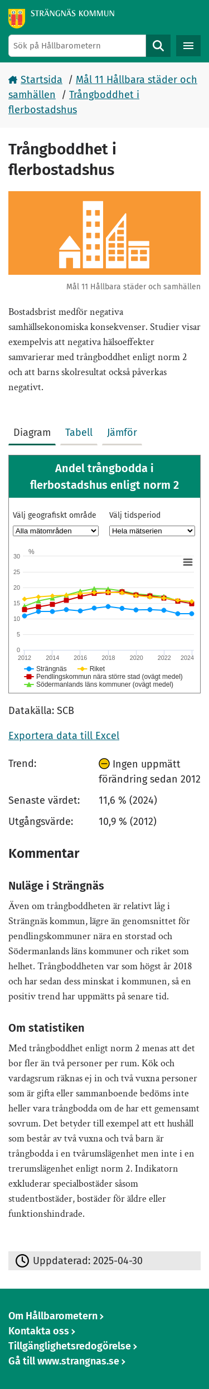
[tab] (34, 430)
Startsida (41, 80)
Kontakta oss (38, 1331)
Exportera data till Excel (63, 736)
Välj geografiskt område (54, 515)
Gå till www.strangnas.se (63, 1361)
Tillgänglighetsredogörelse (69, 1346)
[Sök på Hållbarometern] (77, 46)
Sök (158, 46)
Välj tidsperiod (135, 515)
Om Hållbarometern (53, 1316)
